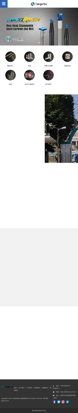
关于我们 (21, 388)
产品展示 (29, 388)
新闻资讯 (37, 388)
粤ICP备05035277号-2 (39, 410)
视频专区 (45, 388)
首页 (15, 388)
